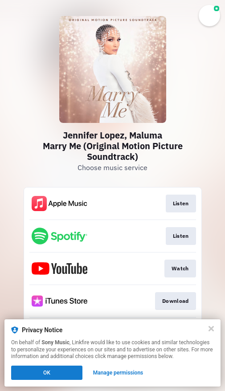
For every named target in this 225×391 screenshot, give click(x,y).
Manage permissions (118, 373)
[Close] (211, 329)
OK (46, 373)
